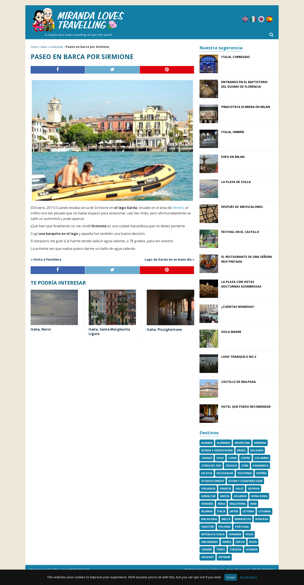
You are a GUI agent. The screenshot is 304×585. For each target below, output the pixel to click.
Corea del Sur (211, 465)
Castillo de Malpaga (238, 382)
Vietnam (224, 557)
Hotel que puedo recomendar (246, 407)
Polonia (224, 527)
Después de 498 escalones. (242, 207)
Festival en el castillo (240, 232)
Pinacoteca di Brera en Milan (245, 107)
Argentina (242, 443)
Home (34, 47)
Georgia (253, 488)
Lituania (264, 511)
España (261, 473)
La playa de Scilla (236, 182)
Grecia (224, 496)
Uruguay (207, 557)
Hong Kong (259, 496)
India (221, 504)
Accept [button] (231, 577)
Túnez (220, 549)
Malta (225, 519)
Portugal (242, 527)
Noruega (261, 519)
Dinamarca (260, 465)
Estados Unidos (212, 481)
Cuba (244, 465)
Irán (253, 504)
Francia (225, 488)
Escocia (206, 473)
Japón (234, 511)
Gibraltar (208, 496)
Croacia (231, 465)
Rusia (249, 534)
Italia (44, 47)
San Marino (209, 542)
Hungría (207, 504)
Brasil (241, 450)
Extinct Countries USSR (245, 481)
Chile (220, 458)
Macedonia (209, 519)
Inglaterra (237, 504)
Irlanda (207, 511)
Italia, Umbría (232, 132)
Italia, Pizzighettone (164, 329)
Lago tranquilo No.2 (238, 357)
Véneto (178, 207)
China (232, 458)
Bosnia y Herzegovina (217, 450)
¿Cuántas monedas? (237, 307)
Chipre (245, 458)
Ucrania (251, 549)
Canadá (206, 458)
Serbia (226, 542)
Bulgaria (256, 450)
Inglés (245, 19)
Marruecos (243, 519)
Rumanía (235, 534)
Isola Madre (231, 332)
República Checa (212, 534)
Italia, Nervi (41, 329)
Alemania (223, 443)
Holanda (240, 496)
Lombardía (56, 47)
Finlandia (208, 488)
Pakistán (207, 527)
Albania (206, 443)
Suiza (253, 542)
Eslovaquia (225, 473)
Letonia (248, 511)
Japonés (261, 19)
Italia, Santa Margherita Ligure (109, 331)
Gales (239, 488)
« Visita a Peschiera (46, 259)
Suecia (240, 542)
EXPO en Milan (232, 157)
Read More (248, 577)
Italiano (253, 19)
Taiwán (206, 549)
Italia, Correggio (235, 57)
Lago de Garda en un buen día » (169, 259)
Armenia (260, 443)
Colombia (262, 458)
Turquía (235, 549)
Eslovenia (245, 473)
